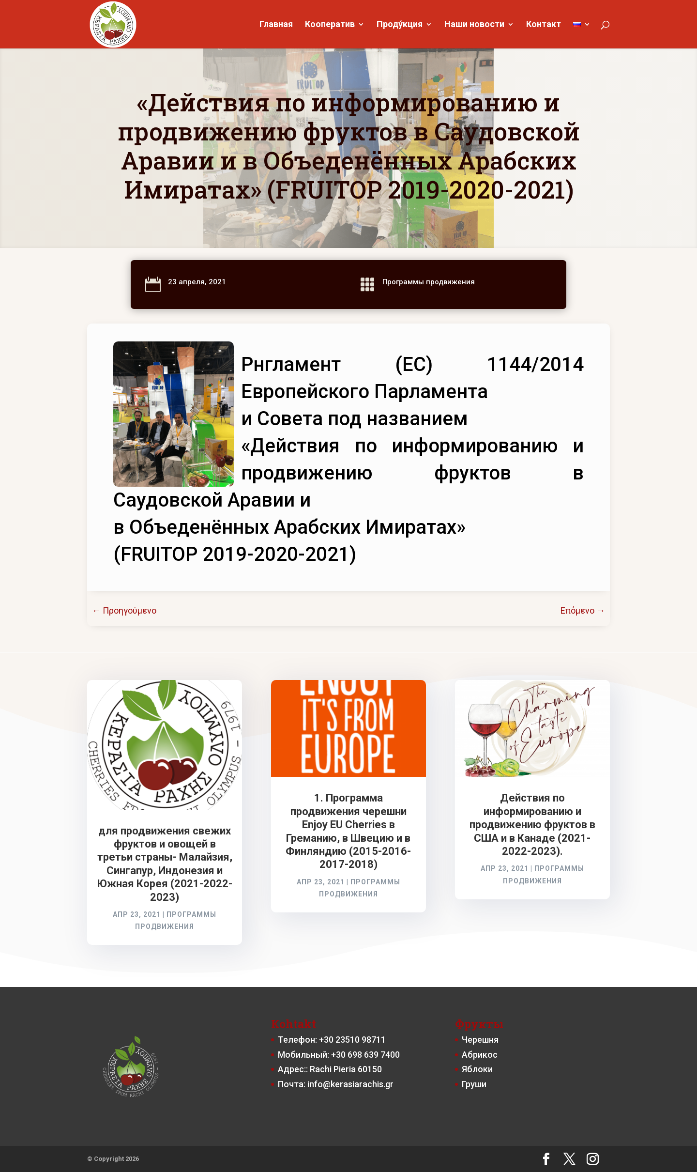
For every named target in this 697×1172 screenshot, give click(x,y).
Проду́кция (400, 25)
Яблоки (477, 1069)
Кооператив (330, 25)
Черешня (480, 1039)
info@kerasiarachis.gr (350, 1084)
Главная (276, 25)
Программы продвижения (428, 282)
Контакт (543, 25)
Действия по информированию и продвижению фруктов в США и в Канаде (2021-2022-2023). (532, 824)
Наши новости (474, 25)
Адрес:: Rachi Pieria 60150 (330, 1069)
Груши (474, 1084)
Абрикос (480, 1054)
